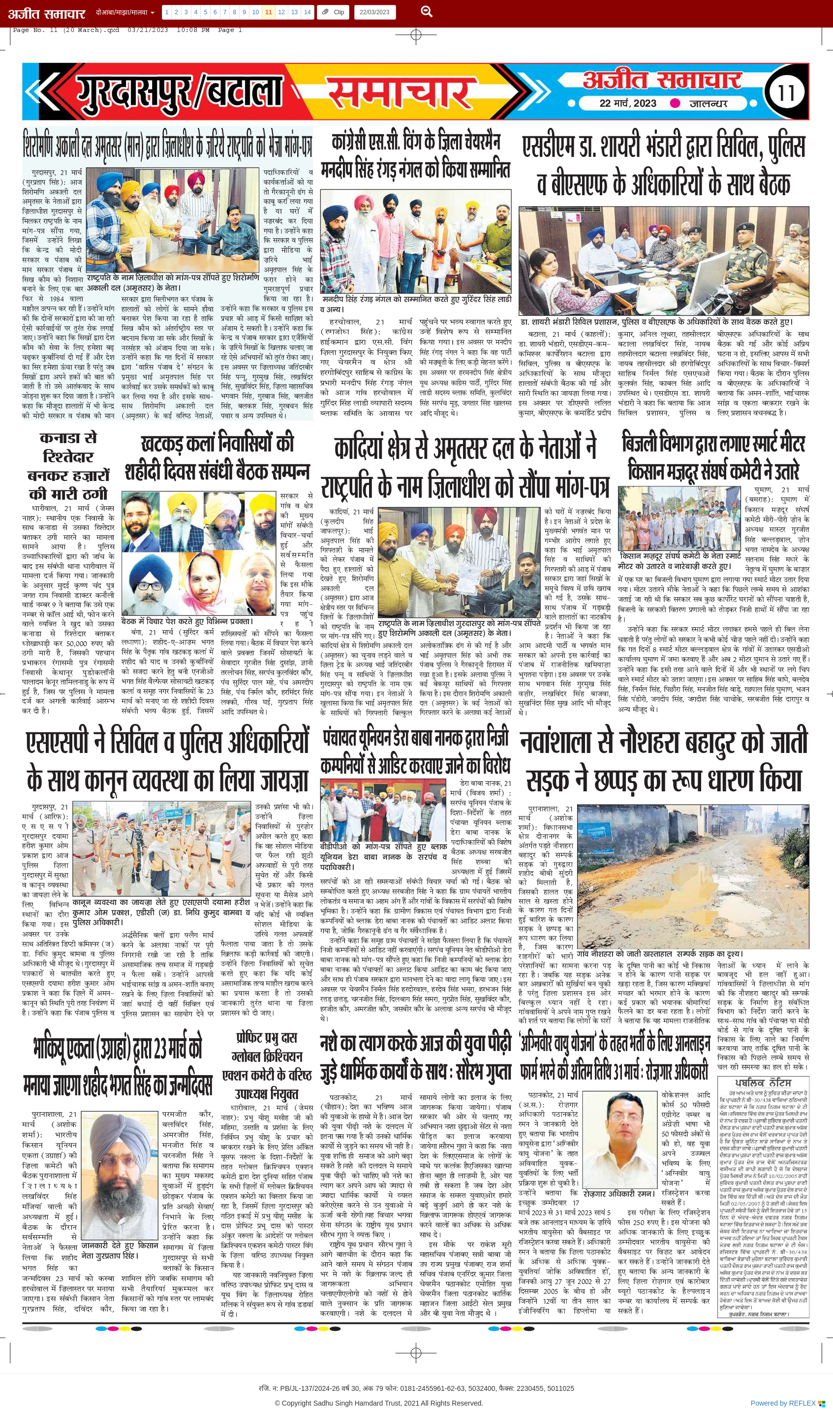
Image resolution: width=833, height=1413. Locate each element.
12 (281, 12)
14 (307, 12)
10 (255, 12)
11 (268, 12)
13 (294, 12)
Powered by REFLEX (788, 1403)
